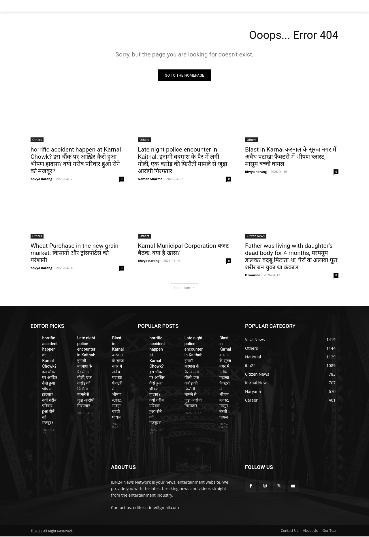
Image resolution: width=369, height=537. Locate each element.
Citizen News (256, 237)
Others (37, 140)
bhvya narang (41, 179)
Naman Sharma (150, 179)
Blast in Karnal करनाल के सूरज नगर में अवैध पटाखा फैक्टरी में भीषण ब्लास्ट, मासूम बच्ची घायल (290, 157)
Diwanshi (252, 275)
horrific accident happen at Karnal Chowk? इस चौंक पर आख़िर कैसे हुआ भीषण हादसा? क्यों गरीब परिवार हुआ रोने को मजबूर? (76, 161)
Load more (184, 288)
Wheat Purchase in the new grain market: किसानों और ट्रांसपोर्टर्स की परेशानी (74, 253)
